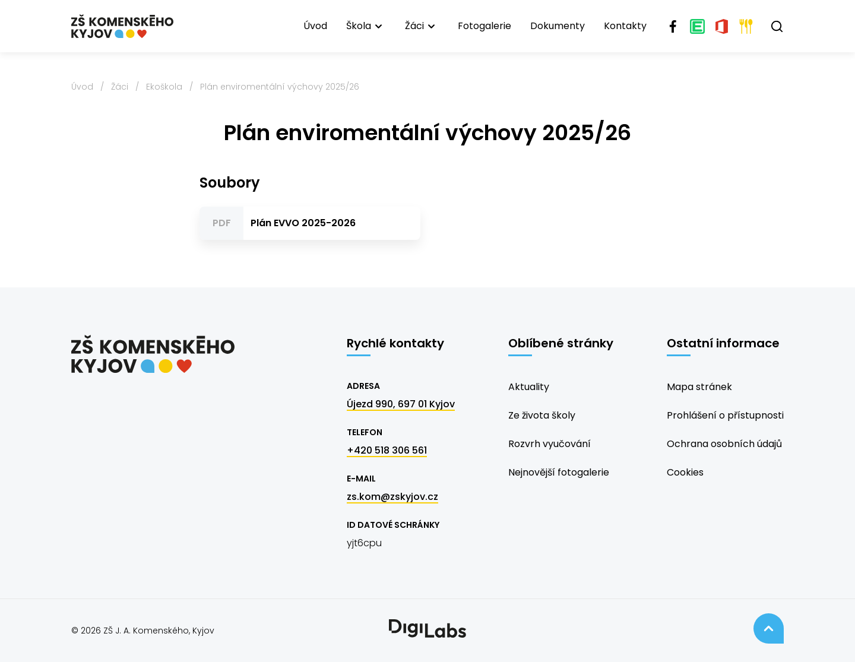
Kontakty (625, 26)
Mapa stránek (699, 387)
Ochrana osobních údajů (724, 444)
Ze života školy (541, 415)
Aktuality (528, 387)
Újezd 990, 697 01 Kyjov (401, 404)
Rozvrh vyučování (549, 444)
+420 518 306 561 (387, 450)
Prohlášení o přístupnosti (725, 415)
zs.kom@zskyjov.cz (392, 496)
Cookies (685, 472)
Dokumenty (557, 26)
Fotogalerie (484, 26)
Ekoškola (164, 87)
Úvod (315, 26)
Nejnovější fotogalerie (558, 472)
